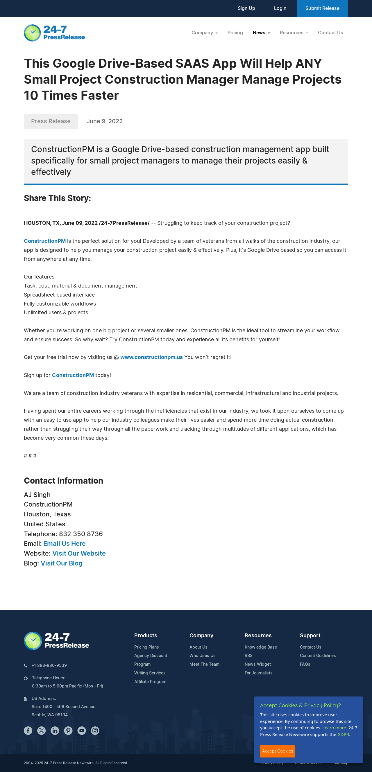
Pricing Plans (146, 647)
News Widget (258, 665)
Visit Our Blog (62, 563)
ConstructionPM (45, 241)
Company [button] (203, 32)
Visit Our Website (79, 553)
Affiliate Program (150, 682)
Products (145, 635)
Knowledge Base (261, 647)
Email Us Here (64, 544)
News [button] (260, 32)
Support (310, 635)
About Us (198, 647)
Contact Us (330, 32)
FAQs (305, 665)
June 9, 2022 (105, 121)
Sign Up (246, 8)
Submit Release (322, 8)
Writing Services (150, 673)
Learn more (334, 727)
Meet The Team (204, 665)
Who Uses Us (202, 656)
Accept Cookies (277, 751)
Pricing (235, 32)
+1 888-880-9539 (49, 666)
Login (280, 8)
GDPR (343, 734)
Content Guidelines (318, 656)
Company (201, 635)
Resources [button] (292, 32)
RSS (249, 656)
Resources (258, 635)
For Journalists (259, 673)
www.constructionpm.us (151, 357)
